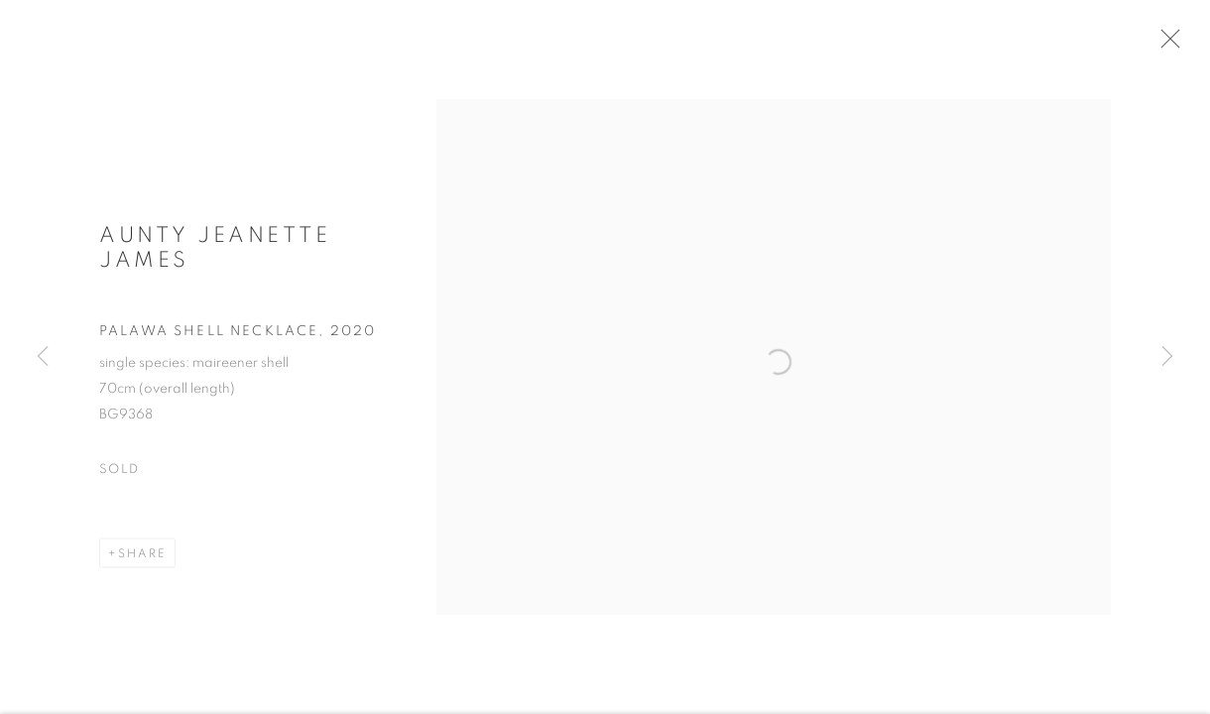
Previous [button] (42, 357)
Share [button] (142, 566)
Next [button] (1167, 357)
